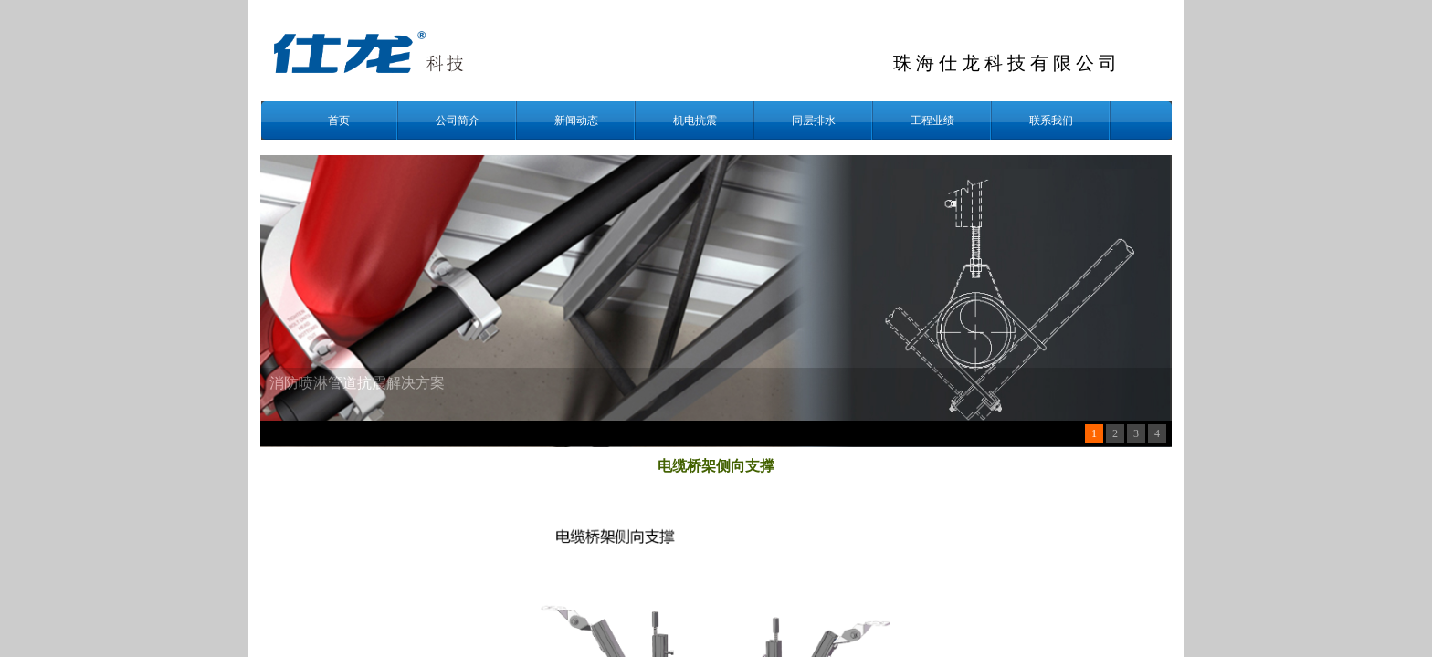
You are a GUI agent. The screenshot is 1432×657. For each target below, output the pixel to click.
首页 (339, 120)
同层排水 (814, 120)
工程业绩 (932, 120)
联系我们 (1051, 120)
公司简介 (457, 120)
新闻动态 (576, 120)
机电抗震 (695, 120)
